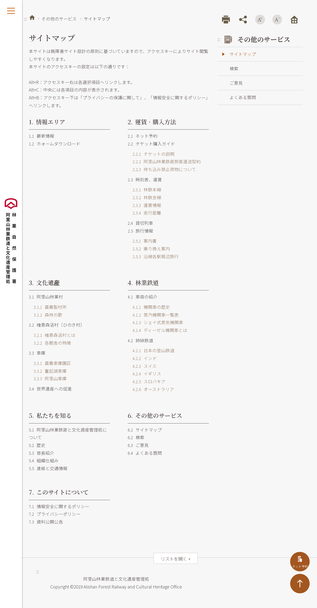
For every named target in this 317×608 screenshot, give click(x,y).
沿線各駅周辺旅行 (156, 256)
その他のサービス (59, 19)
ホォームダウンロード (54, 144)
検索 (136, 437)
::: (25, 19)
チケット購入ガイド (151, 144)
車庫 (37, 353)
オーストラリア (153, 389)
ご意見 (138, 445)
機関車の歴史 (151, 307)
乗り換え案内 (151, 249)
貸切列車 (140, 223)
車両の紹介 (143, 297)
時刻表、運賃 (145, 179)
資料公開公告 (46, 522)
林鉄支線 (147, 197)
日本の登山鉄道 (153, 350)
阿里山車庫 (50, 378)
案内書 (145, 241)
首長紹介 (41, 453)
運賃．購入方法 (152, 121)
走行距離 (147, 213)
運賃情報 (147, 205)
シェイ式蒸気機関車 (158, 322)
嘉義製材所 (50, 307)
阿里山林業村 (46, 297)
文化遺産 (44, 282)
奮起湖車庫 (50, 371)
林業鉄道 (143, 282)
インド (145, 358)
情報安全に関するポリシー (59, 506)
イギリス (147, 374)
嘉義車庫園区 (52, 363)
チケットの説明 (153, 154)
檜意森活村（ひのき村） (57, 325)
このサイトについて (59, 492)
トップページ (32, 17)
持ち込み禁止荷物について (164, 169)
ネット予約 (143, 136)
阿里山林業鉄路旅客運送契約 (167, 161)
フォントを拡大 (260, 19)
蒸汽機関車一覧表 (156, 315)
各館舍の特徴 (52, 343)
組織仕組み (44, 460)
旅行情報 (140, 231)
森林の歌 (48, 315)
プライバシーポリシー (55, 514)
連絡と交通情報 (48, 468)
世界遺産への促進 (50, 389)
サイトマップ (145, 430)
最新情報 (41, 136)
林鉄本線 (147, 189)
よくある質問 (145, 453)
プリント (226, 19)
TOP (300, 583)
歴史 (37, 445)
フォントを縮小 (277, 19)
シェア (243, 19)
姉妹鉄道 (140, 340)
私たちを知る (50, 415)
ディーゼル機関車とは (160, 330)
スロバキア (149, 381)
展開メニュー (11, 11)
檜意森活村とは (54, 335)
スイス (145, 366)
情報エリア (47, 121)
